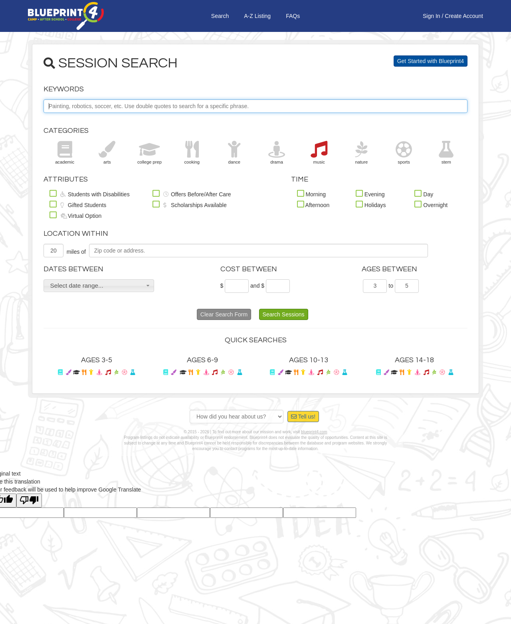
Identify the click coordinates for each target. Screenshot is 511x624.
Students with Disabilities (90, 193)
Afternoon (313, 204)
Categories (66, 130)
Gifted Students (78, 204)
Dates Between (73, 269)
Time (299, 179)
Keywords (64, 89)
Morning (311, 193)
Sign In (431, 16)
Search (220, 16)
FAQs (293, 16)
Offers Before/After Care (192, 193)
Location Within (76, 233)
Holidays (371, 204)
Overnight (431, 204)
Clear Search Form (224, 314)
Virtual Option (75, 215)
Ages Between (389, 269)
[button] (99, 285)
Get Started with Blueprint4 (430, 61)
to (390, 285)
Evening (370, 193)
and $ (257, 285)
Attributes (66, 179)
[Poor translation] (29, 500)
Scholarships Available (190, 204)
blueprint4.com (314, 432)
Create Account (464, 16)
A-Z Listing (257, 16)
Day (423, 193)
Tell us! (303, 416)
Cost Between (248, 269)
